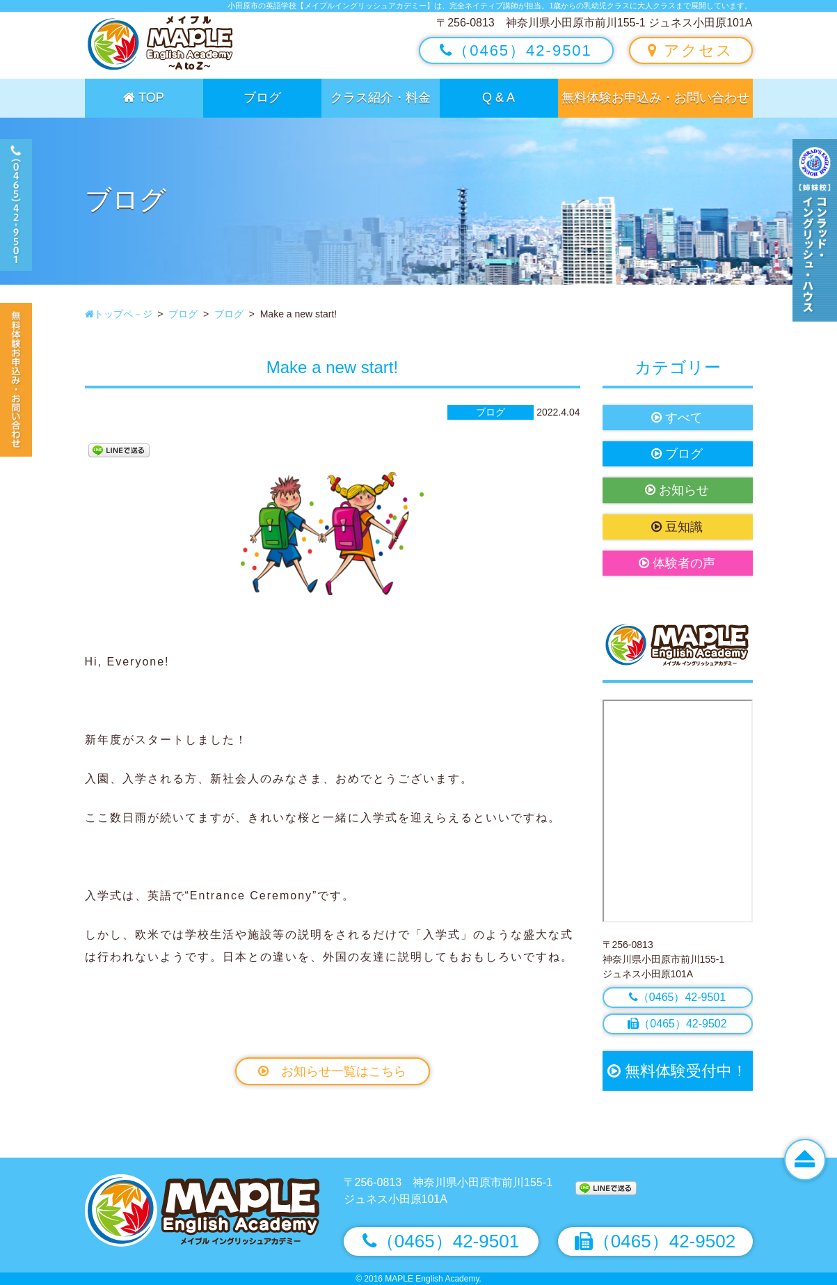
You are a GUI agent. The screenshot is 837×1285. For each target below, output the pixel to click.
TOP (143, 97)
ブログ (262, 97)
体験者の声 (677, 563)
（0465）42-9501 (516, 50)
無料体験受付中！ (677, 1071)
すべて (677, 418)
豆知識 (677, 527)
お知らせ (677, 490)
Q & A (498, 97)
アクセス (690, 50)
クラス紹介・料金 (380, 97)
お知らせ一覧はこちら (332, 1071)
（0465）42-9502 (677, 1024)
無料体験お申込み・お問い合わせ (655, 97)
